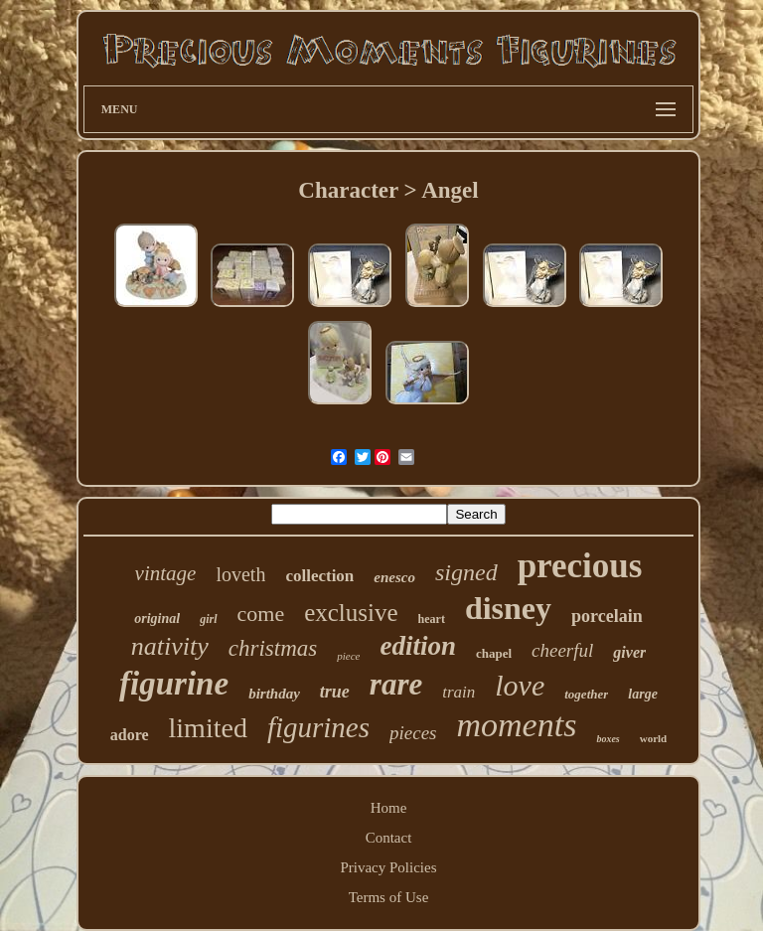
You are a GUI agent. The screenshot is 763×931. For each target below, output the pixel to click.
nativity (170, 646)
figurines (318, 727)
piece (348, 656)
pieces (412, 732)
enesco (394, 577)
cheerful (562, 650)
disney (508, 608)
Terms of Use (389, 897)
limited (208, 727)
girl (208, 619)
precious (580, 565)
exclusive (350, 612)
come (261, 613)
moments (517, 724)
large (643, 694)
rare (396, 684)
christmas (273, 648)
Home (389, 808)
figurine (174, 683)
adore (129, 734)
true (335, 691)
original (157, 618)
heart (431, 619)
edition (418, 646)
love (519, 685)
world (654, 738)
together (586, 694)
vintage (166, 573)
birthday (274, 693)
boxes (607, 738)
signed (466, 572)
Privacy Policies (388, 867)
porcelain (607, 616)
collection (319, 575)
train (458, 692)
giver (629, 652)
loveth (240, 574)
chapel (494, 653)
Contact (389, 838)
